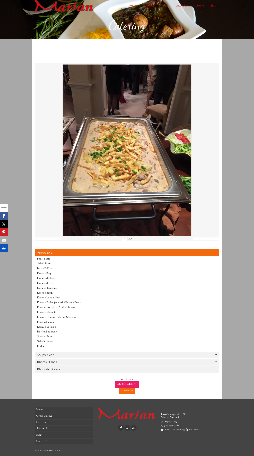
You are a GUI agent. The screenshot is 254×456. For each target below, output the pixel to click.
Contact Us (127, 390)
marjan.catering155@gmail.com (180, 430)
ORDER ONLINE (127, 384)
